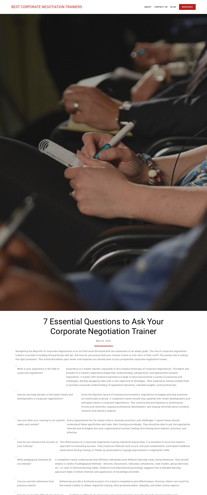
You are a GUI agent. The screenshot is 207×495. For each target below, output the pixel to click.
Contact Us (161, 7)
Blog (173, 7)
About (148, 7)
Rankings (187, 7)
